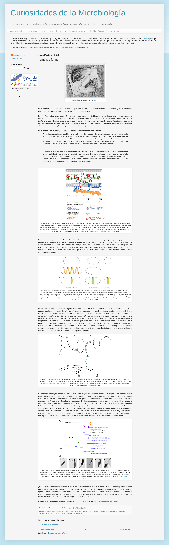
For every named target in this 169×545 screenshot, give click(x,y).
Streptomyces (77, 513)
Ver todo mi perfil (16, 59)
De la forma (54, 109)
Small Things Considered (107, 501)
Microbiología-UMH (97, 31)
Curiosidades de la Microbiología (68, 12)
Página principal (15, 31)
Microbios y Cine (115, 31)
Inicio (87, 529)
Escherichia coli (87, 511)
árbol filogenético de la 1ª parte (88, 313)
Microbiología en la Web (75, 31)
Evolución (96, 511)
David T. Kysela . (89, 385)
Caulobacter (70, 511)
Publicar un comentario (50, 525)
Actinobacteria (50, 511)
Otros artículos (55, 31)
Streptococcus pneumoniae (63, 513)
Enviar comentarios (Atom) (57, 533)
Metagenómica (104, 511)
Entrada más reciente (46, 529)
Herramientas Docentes (35, 31)
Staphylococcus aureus (46, 513)
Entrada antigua (125, 529)
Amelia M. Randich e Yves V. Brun (104, 231)
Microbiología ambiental (117, 511)
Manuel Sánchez (19, 55)
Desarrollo (78, 511)
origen (96, 100)
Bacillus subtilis (60, 511)
